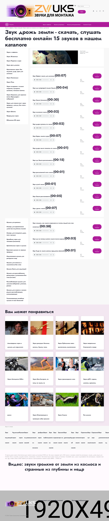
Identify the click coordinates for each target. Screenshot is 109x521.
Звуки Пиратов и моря (14, 61)
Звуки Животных (12, 57)
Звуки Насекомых (12, 78)
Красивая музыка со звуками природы (16, 251)
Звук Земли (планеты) (40, 100)
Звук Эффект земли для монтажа (44, 76)
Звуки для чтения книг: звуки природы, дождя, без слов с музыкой (16, 105)
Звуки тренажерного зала (66, 379)
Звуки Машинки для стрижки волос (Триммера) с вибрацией (16, 97)
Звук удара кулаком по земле (43, 124)
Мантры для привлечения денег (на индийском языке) (16, 228)
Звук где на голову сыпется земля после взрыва (48, 239)
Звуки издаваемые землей (28, 438)
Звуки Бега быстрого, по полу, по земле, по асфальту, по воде (41, 383)
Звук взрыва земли (55, 438)
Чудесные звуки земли (15, 438)
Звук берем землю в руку (41, 136)
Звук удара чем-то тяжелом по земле (45, 148)
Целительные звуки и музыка (16, 246)
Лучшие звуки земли (21, 438)
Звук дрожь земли (39, 208)
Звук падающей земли (8, 438)
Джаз (9, 415)
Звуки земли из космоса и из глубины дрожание (36, 28)
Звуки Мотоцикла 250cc (15, 379)
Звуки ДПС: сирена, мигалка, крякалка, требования (90, 383)
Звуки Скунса (62, 415)
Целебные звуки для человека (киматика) (14, 240)
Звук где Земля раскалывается (43, 160)
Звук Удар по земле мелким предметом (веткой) (48, 251)
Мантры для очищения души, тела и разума (16, 234)
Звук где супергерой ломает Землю (44, 88)
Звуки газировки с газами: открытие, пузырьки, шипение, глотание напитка (16, 88)
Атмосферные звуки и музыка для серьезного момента (15, 347)
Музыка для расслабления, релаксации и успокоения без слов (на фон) (16, 275)
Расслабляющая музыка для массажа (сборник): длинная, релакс (16, 284)
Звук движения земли (101, 438)
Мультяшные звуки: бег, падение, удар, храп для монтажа (15, 71)
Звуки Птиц (10, 82)
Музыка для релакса (13, 222)
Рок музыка (87, 415)
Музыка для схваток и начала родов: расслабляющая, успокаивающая (16, 292)
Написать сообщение (79, 500)
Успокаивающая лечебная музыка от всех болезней (15, 299)
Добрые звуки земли (40, 438)
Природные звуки (13, 116)
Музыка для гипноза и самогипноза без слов (14, 264)
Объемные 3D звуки (13, 120)
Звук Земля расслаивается (41, 196)
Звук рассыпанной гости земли (43, 172)
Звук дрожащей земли (67, 438)
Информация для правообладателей (50, 500)
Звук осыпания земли (40, 112)
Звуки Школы (11, 112)
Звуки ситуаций (18, 28)
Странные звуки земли (84, 438)
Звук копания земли (78, 438)
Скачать (97, 76)
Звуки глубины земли (46, 438)
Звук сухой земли (39, 184)
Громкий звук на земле (61, 438)
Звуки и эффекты (9, 28)
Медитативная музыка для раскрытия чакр (15, 257)
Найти (81, 12)
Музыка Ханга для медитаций (16, 269)
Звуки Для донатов (13, 65)
